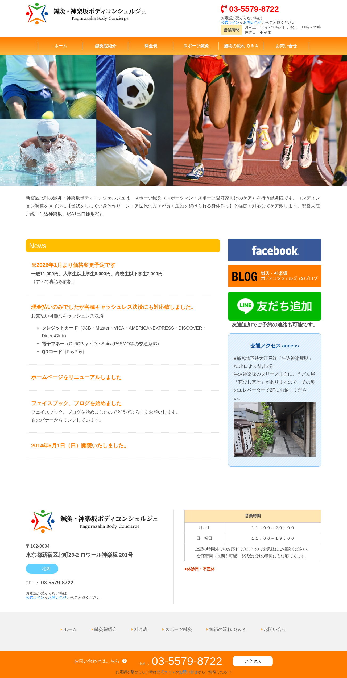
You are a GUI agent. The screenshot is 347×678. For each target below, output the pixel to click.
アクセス (252, 661)
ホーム (60, 45)
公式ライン (230, 22)
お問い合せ (252, 22)
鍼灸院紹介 (105, 45)
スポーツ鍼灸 (196, 45)
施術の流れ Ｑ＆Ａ (241, 45)
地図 (46, 567)
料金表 (150, 45)
